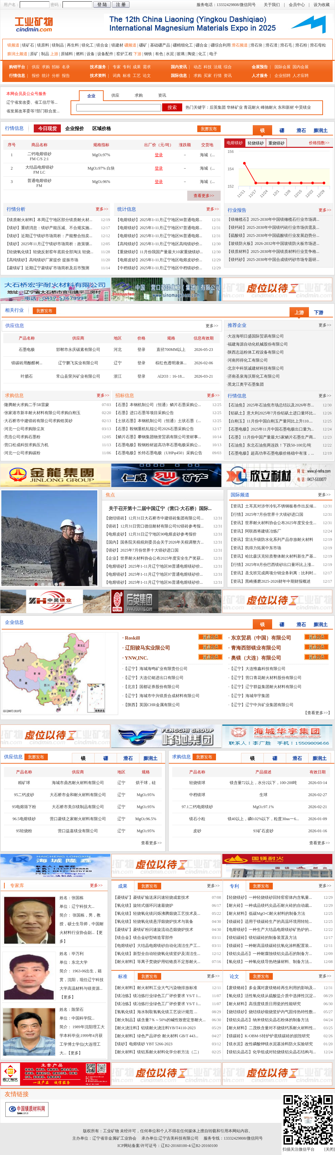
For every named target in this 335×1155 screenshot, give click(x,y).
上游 (54, 54)
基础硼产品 (160, 45)
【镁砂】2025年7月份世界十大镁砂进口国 (141, 550)
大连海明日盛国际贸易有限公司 (256, 336)
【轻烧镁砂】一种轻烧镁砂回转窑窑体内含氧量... (268, 897)
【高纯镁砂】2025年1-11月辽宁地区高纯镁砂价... (159, 244)
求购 (46, 67)
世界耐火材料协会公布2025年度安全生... (280, 522)
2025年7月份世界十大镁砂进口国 (274, 514)
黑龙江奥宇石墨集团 (246, 384)
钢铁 (148, 54)
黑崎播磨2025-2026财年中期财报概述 (278, 581)
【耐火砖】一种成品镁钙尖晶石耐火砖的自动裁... (268, 905)
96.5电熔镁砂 (24, 818)
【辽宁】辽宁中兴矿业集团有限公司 (261, 704)
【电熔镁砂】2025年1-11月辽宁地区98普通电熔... (159, 219)
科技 (208, 67)
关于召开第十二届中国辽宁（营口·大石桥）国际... (160, 508)
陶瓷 (192, 54)
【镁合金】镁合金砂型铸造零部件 (143, 937)
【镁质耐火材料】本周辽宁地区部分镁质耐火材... (48, 219)
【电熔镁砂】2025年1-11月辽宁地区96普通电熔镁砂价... (153, 582)
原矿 (34, 54)
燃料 (80, 54)
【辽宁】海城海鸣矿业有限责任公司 (155, 668)
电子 (213, 54)
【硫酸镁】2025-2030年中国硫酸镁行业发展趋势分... (273, 235)
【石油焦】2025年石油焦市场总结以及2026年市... (270, 405)
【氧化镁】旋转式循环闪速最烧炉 (143, 905)
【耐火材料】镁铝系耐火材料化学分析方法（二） (157, 1052)
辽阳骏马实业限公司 (147, 648)
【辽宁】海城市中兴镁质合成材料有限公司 (161, 695)
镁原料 (43, 45)
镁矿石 (28, 45)
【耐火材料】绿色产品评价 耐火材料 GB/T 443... (155, 1036)
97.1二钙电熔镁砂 (197, 806)
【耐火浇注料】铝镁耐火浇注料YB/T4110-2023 (154, 1028)
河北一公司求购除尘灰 (24, 428)
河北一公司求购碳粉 (22, 453)
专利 (127, 67)
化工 (202, 54)
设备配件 (105, 54)
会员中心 (297, 4)
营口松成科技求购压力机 (26, 445)
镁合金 (102, 45)
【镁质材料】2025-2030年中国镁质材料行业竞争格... (273, 251)
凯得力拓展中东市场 (263, 548)
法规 (218, 67)
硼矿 (143, 45)
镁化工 (88, 45)
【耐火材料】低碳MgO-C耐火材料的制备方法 (265, 913)
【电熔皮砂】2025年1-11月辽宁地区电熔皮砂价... (159, 260)
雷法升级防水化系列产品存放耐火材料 (279, 539)
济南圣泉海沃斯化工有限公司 (254, 376)
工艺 (137, 75)
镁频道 (13, 45)
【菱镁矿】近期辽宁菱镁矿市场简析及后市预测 (47, 268)
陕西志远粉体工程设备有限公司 (256, 352)
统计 (46, 75)
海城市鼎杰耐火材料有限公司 (78, 782)
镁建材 (117, 45)
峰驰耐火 (269, 107)
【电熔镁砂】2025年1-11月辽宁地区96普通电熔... (159, 235)
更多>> (102, 209)
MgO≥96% (101, 181)
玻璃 (181, 54)
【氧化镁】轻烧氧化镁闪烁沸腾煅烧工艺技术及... (156, 913)
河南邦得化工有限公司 (248, 360)
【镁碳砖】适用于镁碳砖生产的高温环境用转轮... (268, 921)
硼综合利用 (221, 45)
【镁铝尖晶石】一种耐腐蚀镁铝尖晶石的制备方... (268, 953)
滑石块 (256, 45)
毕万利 (78, 953)
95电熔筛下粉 (24, 806)
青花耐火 (252, 107)
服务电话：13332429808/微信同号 (226, 4)
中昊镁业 (303, 107)
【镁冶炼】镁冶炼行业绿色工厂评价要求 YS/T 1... (157, 995)
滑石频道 (240, 45)
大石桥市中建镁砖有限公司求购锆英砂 (38, 420)
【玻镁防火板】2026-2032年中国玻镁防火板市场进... (273, 243)
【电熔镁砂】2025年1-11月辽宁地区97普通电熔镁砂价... (153, 574)
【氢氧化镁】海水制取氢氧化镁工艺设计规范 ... (155, 1011)
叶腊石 (27, 376)
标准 (127, 75)
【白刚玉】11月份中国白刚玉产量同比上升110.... (270, 421)
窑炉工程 (124, 54)
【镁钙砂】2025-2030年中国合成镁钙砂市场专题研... (273, 259)
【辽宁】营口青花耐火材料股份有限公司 (265, 677)
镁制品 (58, 45)
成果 (137, 67)
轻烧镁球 (197, 782)
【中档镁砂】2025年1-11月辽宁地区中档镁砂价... (159, 268)
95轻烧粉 (24, 831)
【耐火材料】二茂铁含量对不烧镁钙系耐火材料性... (270, 1028)
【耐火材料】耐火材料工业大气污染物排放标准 (155, 987)
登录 (141, 349)
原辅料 (67, 54)
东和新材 (286, 107)
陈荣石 (78, 1009)
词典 (117, 75)
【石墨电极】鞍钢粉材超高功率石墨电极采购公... (157, 445)
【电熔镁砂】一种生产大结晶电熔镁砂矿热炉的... (268, 929)
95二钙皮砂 (24, 794)
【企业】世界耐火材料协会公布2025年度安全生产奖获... (154, 558)
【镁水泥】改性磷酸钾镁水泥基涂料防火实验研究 (269, 1044)
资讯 (228, 75)
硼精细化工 (183, 45)
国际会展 (283, 67)
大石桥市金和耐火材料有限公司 (78, 794)
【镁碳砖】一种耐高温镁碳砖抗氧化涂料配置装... (268, 945)
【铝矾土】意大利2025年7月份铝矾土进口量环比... (271, 413)
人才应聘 (301, 75)
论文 (147, 75)
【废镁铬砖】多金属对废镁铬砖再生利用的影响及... (270, 987)
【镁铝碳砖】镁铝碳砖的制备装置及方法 (261, 937)
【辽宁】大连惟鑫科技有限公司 (257, 668)
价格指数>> (319, 142)
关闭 (330, 1149)
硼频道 (130, 45)
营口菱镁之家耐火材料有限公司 (78, 818)
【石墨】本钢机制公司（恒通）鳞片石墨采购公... (157, 404)
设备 (91, 54)
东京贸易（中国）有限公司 (261, 638)
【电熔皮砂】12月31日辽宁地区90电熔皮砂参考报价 (150, 534)
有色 (159, 54)
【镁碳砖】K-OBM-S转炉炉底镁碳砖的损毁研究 (267, 1036)
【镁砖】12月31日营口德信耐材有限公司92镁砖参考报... (154, 526)
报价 (36, 75)
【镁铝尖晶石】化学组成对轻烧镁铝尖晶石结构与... (270, 1052)
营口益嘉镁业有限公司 (78, 831)
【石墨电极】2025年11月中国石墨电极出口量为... (270, 429)
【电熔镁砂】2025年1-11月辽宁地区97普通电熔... (159, 227)
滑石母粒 (318, 45)
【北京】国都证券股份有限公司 (151, 686)
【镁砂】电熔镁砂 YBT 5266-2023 (143, 1044)
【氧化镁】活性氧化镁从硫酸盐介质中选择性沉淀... (270, 995)
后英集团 (218, 107)
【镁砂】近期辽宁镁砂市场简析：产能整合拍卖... (48, 235)
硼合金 (202, 45)
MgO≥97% (101, 155)
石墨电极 (27, 349)
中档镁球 (197, 794)
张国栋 (78, 897)
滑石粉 (301, 45)
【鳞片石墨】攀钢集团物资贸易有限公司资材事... (157, 437)
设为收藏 (322, 4)
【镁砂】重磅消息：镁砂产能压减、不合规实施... (48, 227)
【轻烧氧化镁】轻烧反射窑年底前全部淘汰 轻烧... (49, 252)
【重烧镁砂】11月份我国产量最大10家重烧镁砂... (159, 252)
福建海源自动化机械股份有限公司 (258, 344)
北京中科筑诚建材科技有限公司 (256, 368)
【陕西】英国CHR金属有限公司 (151, 704)
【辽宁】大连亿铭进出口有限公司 (153, 677)
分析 (56, 75)
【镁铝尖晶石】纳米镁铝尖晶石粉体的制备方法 (267, 1020)
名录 (66, 67)
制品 (45, 54)
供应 (36, 67)
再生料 (73, 45)
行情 (218, 75)
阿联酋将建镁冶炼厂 (263, 531)
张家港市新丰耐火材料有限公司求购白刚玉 (42, 412)
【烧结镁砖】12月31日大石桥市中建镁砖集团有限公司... (154, 518)
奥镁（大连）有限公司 (256, 658)
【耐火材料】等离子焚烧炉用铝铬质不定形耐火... (156, 961)
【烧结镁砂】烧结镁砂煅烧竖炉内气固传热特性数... (270, 1011)
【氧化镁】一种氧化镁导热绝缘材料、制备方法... (268, 961)
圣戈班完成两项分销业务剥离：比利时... (280, 573)
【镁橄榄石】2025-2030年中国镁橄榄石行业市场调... (273, 219)
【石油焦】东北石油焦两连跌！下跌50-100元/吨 (269, 445)
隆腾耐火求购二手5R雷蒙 (26, 404)
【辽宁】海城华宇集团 (249, 695)
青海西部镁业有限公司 (256, 648)
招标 (56, 67)
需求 (147, 67)
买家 (208, 75)
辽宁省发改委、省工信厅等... (32, 102)
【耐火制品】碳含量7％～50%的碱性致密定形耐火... (159, 1020)
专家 (117, 67)
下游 (137, 54)
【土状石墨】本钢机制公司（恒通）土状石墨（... (157, 420)
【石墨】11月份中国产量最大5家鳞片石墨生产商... (271, 437)
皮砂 (197, 831)
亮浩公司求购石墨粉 (22, 437)
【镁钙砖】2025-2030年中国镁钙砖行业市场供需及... (273, 227)
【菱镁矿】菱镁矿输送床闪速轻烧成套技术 (151, 897)
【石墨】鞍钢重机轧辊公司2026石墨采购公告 (154, 428)
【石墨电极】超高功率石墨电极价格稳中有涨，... (270, 453)
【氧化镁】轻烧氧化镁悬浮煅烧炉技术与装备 (153, 921)
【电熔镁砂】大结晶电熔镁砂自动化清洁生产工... (156, 945)
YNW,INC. (136, 658)
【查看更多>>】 (317, 712)
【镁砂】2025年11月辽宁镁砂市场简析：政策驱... (48, 244)
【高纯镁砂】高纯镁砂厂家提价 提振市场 (41, 260)
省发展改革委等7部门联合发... (33, 111)
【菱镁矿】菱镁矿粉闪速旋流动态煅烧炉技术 (153, 929)
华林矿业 (235, 107)
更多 (68, 997)
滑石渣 (271, 45)
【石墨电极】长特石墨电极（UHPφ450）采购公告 (158, 453)
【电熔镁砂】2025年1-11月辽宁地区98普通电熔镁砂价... (153, 566)
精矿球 (24, 782)
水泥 (170, 54)
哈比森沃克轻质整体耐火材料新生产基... (280, 556)
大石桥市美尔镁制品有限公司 (78, 806)
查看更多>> (204, 195)
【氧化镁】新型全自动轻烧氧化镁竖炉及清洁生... (156, 953)
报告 (66, 75)
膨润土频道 (17, 54)
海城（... (207, 155)
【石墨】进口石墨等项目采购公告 (144, 412)
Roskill (132, 638)
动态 (198, 67)
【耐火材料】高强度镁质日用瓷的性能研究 (263, 1003)
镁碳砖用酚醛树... (26, 363)
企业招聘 (283, 75)
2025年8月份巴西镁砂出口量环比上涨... (279, 564)
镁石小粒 (197, 818)
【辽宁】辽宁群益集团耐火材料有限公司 (265, 686)
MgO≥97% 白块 (101, 168)
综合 (228, 67)
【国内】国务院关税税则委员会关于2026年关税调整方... (154, 542)
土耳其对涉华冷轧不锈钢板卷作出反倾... (280, 506)
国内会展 (301, 67)
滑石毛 (286, 45)
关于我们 (272, 4)
